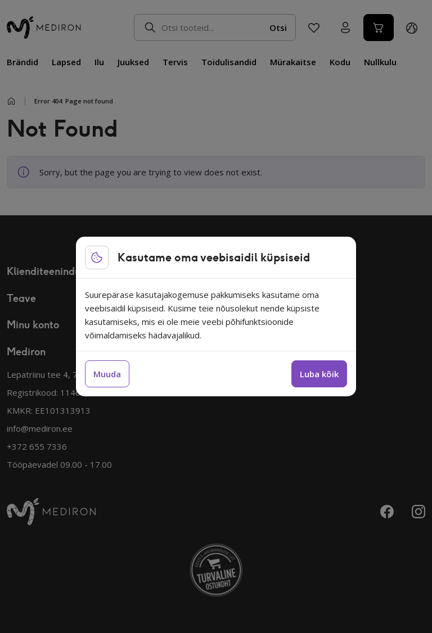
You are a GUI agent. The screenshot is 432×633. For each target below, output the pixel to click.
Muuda (107, 373)
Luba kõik (319, 373)
